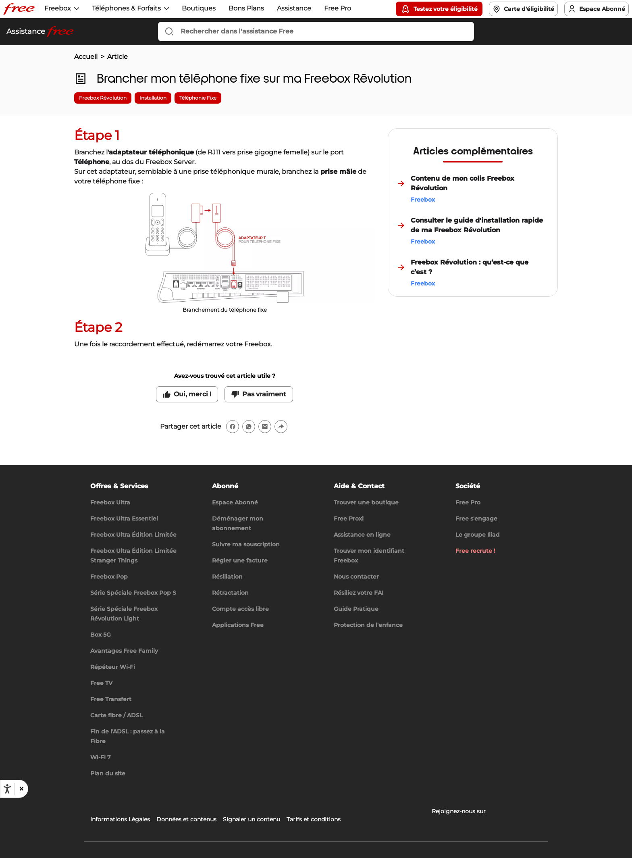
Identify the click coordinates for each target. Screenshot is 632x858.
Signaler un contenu (251, 819)
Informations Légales (120, 819)
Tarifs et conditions (314, 819)
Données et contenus (186, 819)
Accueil (86, 56)
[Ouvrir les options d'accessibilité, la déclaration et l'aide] (7, 789)
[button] (21, 789)
